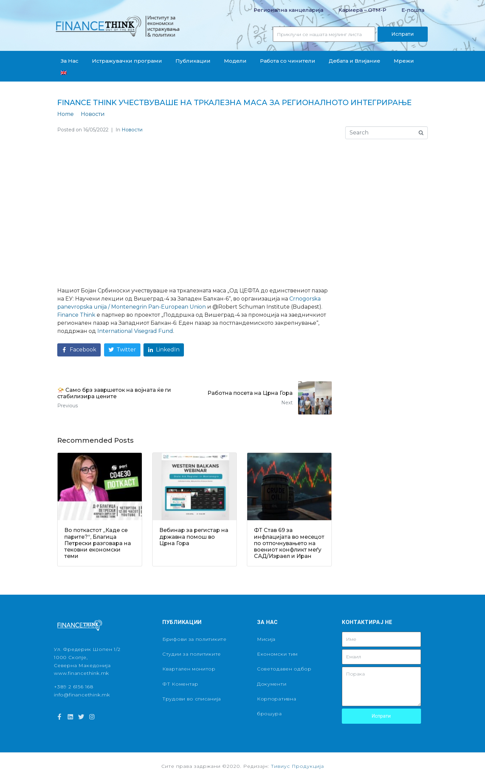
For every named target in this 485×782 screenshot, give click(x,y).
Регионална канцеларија (288, 10)
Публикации (193, 61)
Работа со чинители (287, 61)
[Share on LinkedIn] (163, 349)
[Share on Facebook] (79, 349)
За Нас (69, 61)
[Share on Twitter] (122, 349)
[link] (76, 315)
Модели (235, 61)
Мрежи (404, 61)
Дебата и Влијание (354, 61)
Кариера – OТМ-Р (362, 10)
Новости (132, 130)
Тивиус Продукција (297, 766)
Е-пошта (412, 10)
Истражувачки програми (127, 61)
